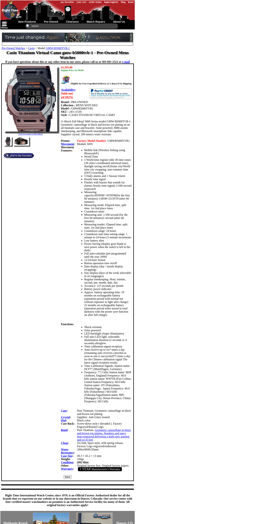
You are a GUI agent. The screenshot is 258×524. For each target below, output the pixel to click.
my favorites (67, 2)
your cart (81, 2)
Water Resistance (67, 451)
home (131, 2)
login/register (111, 2)
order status (95, 2)
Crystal (65, 417)
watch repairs (96, 21)
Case (64, 410)
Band (64, 430)
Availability (68, 89)
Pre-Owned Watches (13, 48)
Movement (67, 144)
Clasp (64, 443)
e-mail (126, 61)
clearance (72, 21)
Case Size (66, 455)
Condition (67, 462)
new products (27, 21)
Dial (63, 420)
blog (123, 2)
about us (119, 21)
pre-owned (51, 21)
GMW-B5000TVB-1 (58, 48)
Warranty (67, 468)
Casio (31, 48)
